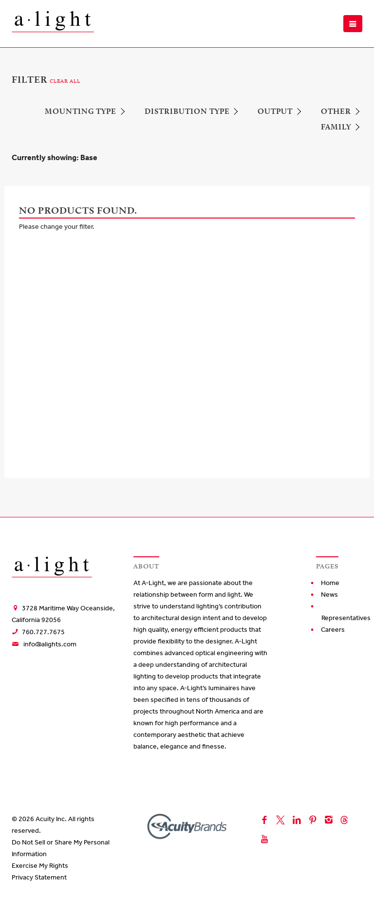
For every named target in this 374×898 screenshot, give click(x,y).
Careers (333, 629)
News (329, 594)
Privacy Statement (39, 877)
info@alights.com (49, 644)
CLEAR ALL (65, 80)
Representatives (346, 618)
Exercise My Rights (40, 865)
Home (330, 583)
